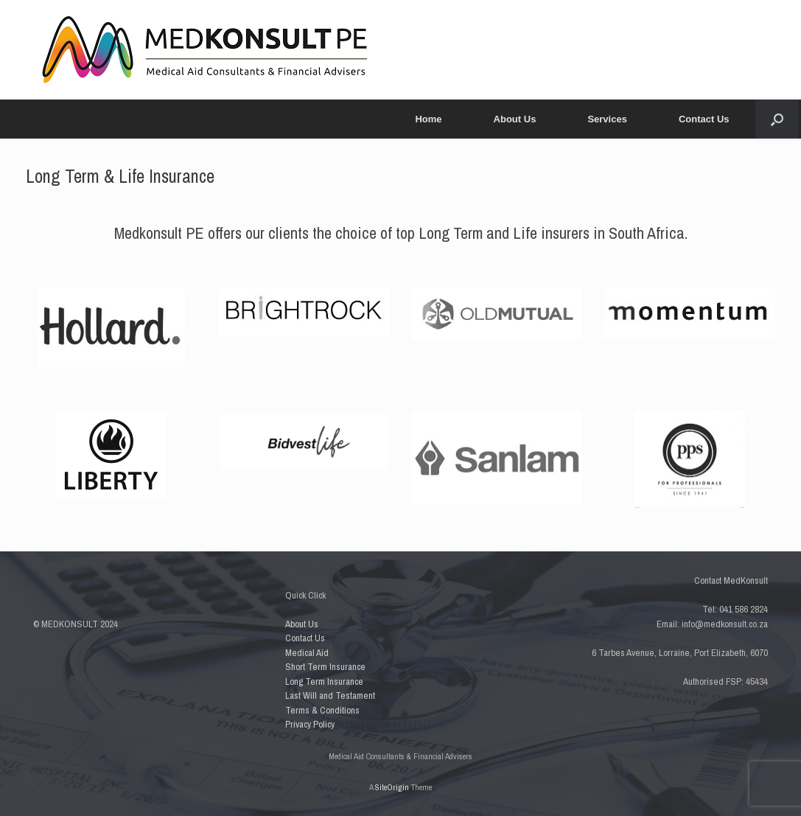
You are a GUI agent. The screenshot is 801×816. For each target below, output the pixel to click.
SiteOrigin (392, 787)
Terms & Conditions (322, 710)
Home (428, 119)
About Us (515, 119)
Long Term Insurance (324, 681)
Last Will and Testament (330, 695)
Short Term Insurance (325, 666)
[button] (777, 119)
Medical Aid (307, 652)
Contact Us (704, 119)
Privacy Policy (310, 724)
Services (607, 119)
